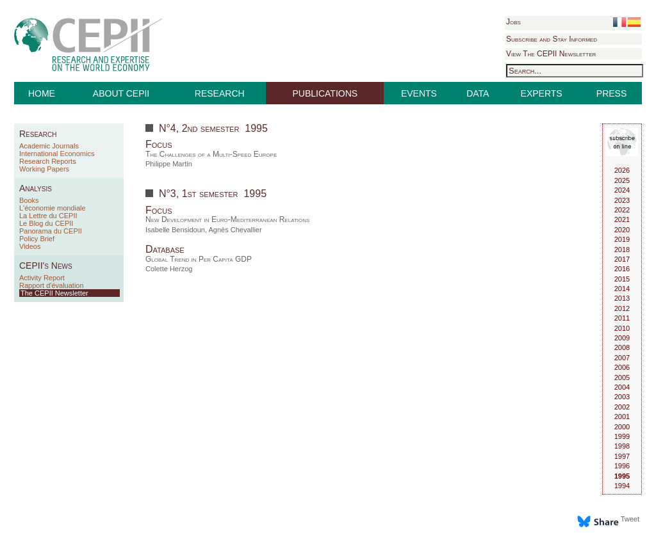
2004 (622, 387)
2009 (622, 338)
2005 (622, 377)
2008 (622, 347)
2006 (622, 367)
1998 (622, 446)
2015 (622, 279)
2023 (622, 200)
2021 (622, 219)
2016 (622, 269)
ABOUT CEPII (121, 93)
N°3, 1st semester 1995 (212, 193)
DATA (477, 93)
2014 (622, 288)
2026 (622, 170)
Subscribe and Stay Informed (551, 39)
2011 (622, 318)
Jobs (513, 21)
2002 (622, 407)
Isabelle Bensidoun (175, 230)
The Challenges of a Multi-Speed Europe (211, 154)
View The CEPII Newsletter (551, 53)
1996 (622, 466)
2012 (622, 308)
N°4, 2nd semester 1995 (213, 128)
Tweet (630, 519)
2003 (622, 397)
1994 (622, 485)
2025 (622, 180)
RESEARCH (220, 93)
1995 (622, 476)
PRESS (611, 93)
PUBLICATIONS (325, 93)
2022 (622, 210)
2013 (622, 298)
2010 (622, 328)
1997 (622, 456)
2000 (622, 427)
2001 (622, 416)
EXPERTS (541, 93)
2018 (622, 249)
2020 (622, 230)
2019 (622, 239)
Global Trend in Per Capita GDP (198, 259)
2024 (622, 190)
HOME (41, 93)
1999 (622, 436)
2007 (622, 358)
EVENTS (419, 93)
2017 (622, 259)
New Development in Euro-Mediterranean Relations (227, 219)
